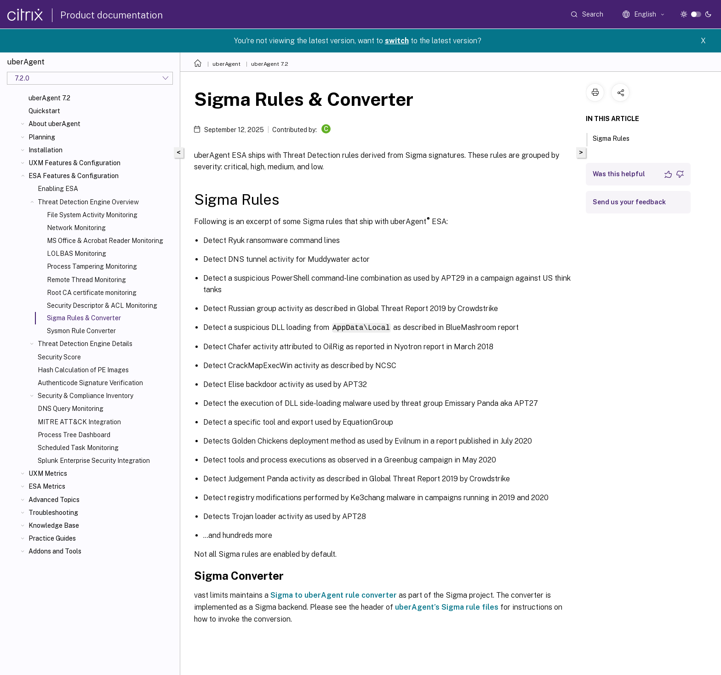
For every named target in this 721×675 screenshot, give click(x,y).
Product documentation (111, 15)
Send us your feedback (629, 202)
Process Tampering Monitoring (92, 266)
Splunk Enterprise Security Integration (94, 460)
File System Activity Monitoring (92, 215)
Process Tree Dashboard (74, 434)
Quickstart (44, 111)
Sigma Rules (616, 137)
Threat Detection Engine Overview (88, 202)
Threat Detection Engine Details (85, 343)
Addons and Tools (55, 551)
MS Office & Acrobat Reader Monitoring (105, 240)
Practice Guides (52, 538)
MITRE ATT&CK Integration (79, 422)
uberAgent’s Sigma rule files (446, 606)
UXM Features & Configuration (74, 163)
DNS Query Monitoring (70, 408)
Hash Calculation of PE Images (83, 370)
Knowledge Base (54, 525)
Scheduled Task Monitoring (78, 447)
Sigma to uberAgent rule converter (333, 594)
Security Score (59, 357)
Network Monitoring (76, 227)
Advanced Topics (54, 499)
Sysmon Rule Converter (81, 331)
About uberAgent (54, 123)
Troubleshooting (53, 512)
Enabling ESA (58, 188)
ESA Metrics (47, 486)
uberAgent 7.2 (49, 98)
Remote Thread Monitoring (86, 279)
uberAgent (226, 64)
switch (397, 40)
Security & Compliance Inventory (85, 395)
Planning (42, 137)
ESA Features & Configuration (74, 175)
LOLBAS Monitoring (76, 253)
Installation (46, 150)
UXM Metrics (48, 473)
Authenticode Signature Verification (90, 383)
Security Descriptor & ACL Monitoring (102, 305)
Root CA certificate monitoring (92, 292)
